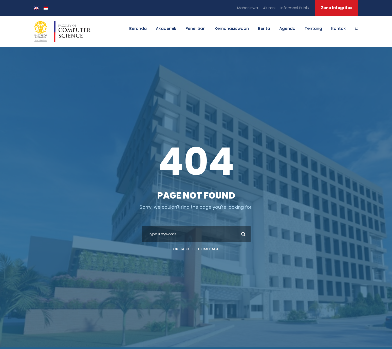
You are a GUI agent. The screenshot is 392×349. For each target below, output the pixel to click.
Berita (264, 28)
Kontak (338, 28)
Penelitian (195, 28)
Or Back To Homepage (196, 248)
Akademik (166, 28)
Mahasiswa (247, 7)
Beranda (138, 28)
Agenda (287, 28)
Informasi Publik (295, 7)
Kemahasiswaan (232, 28)
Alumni (269, 7)
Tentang (313, 28)
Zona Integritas (336, 7)
